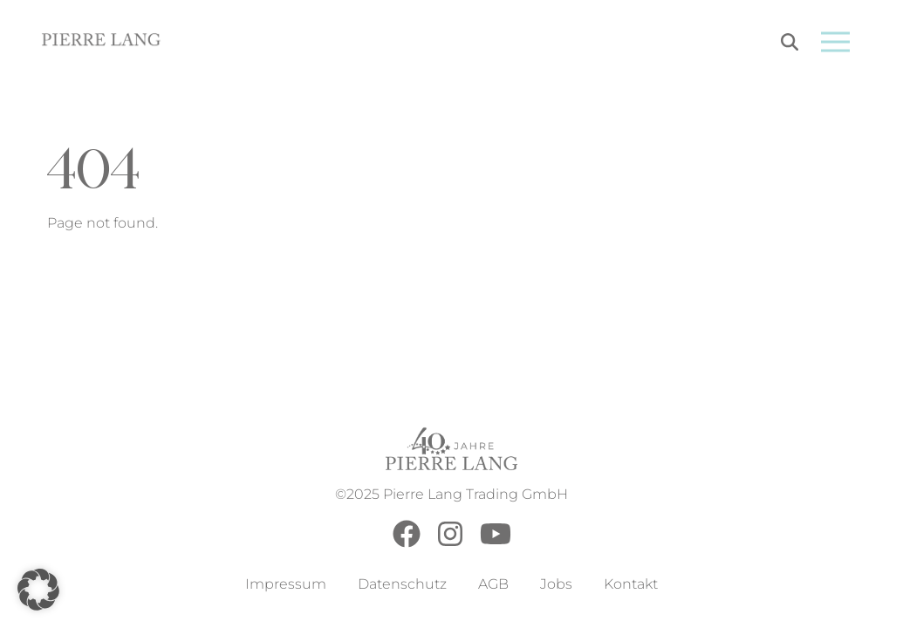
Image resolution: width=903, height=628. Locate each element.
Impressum (285, 584)
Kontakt (631, 584)
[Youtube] (495, 543)
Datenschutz (402, 584)
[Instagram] (450, 543)
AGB (493, 584)
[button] (38, 589)
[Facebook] (407, 543)
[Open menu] (835, 41)
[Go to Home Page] (101, 42)
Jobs (556, 584)
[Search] (789, 45)
